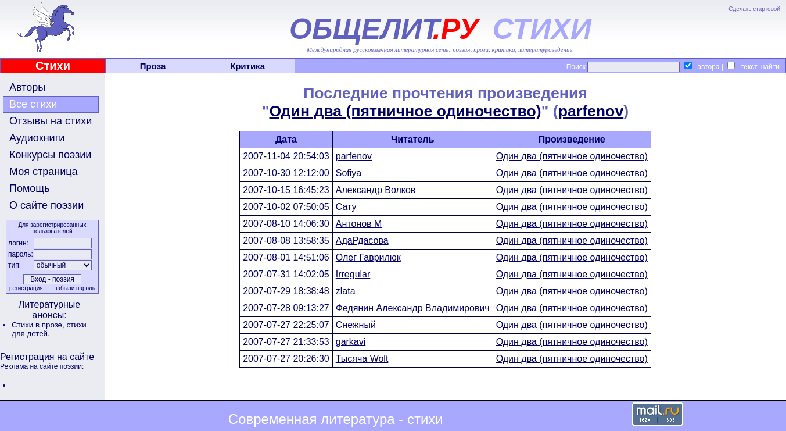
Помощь (29, 188)
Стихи (52, 65)
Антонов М (359, 224)
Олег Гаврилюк (368, 257)
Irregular (353, 274)
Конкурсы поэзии (50, 155)
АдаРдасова (362, 240)
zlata (346, 291)
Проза (153, 66)
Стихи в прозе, (39, 324)
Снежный (356, 325)
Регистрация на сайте (47, 357)
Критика (247, 66)
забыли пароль (75, 288)
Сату (346, 207)
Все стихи (33, 104)
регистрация (26, 288)
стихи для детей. (49, 329)
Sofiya (348, 173)
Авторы (27, 87)
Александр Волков (376, 190)
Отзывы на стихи (50, 121)
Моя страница (43, 171)
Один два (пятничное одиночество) (405, 111)
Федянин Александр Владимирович (413, 308)
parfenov (591, 111)
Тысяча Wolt (362, 359)
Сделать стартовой (754, 9)
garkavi (351, 342)
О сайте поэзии (46, 205)
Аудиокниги (36, 138)
